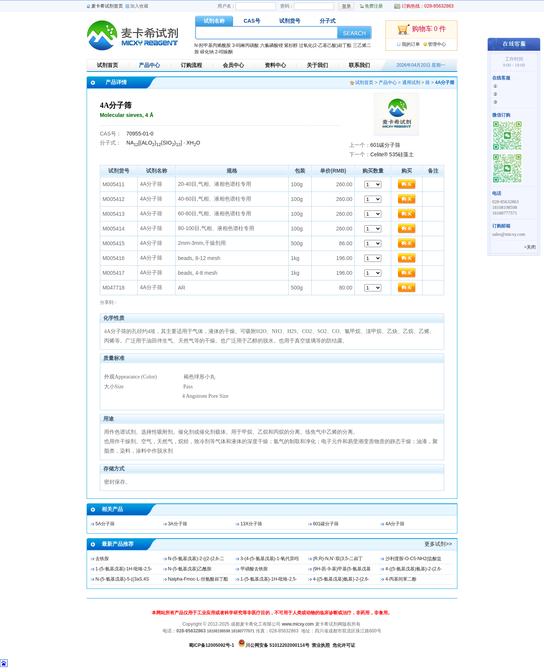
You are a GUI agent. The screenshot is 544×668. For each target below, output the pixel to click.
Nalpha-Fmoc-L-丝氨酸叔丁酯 (198, 579)
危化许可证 (344, 645)
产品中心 (149, 65)
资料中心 (275, 65)
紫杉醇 (291, 45)
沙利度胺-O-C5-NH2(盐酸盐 (413, 558)
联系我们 (359, 65)
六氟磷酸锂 (271, 45)
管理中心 (437, 44)
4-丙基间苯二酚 (401, 579)
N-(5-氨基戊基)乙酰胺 (189, 568)
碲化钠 (207, 51)
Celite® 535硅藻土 (392, 154)
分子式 (328, 21)
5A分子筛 (105, 523)
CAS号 (252, 21)
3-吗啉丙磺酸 (245, 45)
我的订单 (411, 44)
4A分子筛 (395, 523)
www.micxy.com (298, 624)
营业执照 (321, 645)
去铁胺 (102, 558)
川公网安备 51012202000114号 (277, 645)
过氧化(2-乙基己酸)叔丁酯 (325, 45)
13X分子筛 (251, 523)
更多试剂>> (438, 544)
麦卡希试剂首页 (107, 6)
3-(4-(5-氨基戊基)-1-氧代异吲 (270, 558)
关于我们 (317, 65)
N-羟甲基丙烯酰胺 (212, 45)
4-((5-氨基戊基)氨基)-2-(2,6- (413, 568)
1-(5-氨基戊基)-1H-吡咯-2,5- (123, 568)
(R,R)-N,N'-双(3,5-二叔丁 (338, 558)
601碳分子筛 (385, 145)
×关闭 (530, 247)
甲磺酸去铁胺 (254, 568)
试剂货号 (289, 21)
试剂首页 (107, 65)
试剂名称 (214, 21)
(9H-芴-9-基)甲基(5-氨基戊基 (342, 568)
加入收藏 (139, 6)
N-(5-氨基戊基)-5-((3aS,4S (122, 579)
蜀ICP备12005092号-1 (211, 645)
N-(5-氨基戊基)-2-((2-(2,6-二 (196, 558)
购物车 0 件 (421, 29)
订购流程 (191, 65)
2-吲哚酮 (224, 51)
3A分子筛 (177, 523)
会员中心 (233, 65)
